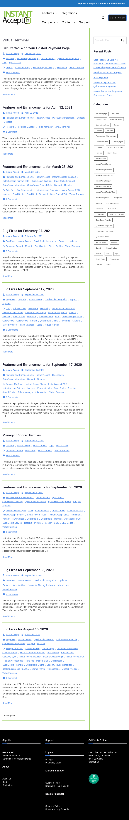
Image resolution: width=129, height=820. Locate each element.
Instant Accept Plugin (35, 312)
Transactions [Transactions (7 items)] (114, 259)
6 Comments (12, 251)
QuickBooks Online (49, 321)
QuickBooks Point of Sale (39, 185)
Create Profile (58, 510)
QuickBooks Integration (68, 58)
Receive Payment (32, 523)
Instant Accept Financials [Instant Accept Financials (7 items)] (104, 175)
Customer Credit (75, 510)
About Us (6, 779)
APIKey (9, 67)
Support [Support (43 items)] (98, 253)
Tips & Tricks (15, 62)
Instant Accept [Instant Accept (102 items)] (101, 158)
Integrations (70, 13)
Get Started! (8, 752)
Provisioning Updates (72, 316)
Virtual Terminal (77, 67)
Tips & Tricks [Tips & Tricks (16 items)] (100, 259)
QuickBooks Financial (64, 181)
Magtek (28, 246)
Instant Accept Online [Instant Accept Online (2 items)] (103, 186)
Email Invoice (67, 652)
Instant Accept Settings (13, 388)
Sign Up (82, 3)
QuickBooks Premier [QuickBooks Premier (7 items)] (103, 237)
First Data (33, 308)
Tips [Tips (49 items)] (116, 253)
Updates (8, 122)
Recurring (65, 321)
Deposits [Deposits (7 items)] (99, 130)
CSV (8, 308)
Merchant (31, 316)
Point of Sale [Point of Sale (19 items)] (112, 209)
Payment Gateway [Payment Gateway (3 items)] (113, 203)
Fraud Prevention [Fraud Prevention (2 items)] (102, 142)
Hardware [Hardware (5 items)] (99, 147)
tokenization (41, 392)
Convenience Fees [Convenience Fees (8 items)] (102, 125)
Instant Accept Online (12, 312)
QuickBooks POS (58, 194)
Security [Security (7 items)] (99, 248)
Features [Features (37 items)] (110, 130)
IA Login (49, 759)
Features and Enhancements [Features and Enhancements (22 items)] (106, 136)
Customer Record (14, 246)
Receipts (10, 127)
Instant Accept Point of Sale (15, 181)
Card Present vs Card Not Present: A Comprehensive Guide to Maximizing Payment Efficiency (109, 64)
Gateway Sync (9, 656)
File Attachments (25, 190)
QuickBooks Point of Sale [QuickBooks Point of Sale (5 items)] (105, 231)
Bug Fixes (10, 241)
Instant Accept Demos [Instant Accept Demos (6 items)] (103, 164)
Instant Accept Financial (47, 190)
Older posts (9, 715)
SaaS (56, 523)
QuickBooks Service (12, 523)
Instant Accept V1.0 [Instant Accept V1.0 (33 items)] (102, 198)
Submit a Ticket (52, 783)
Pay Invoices (18, 519)
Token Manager (45, 127)
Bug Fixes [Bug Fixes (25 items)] (115, 114)
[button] (55, 13)
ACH (30, 510)
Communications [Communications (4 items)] (116, 119)
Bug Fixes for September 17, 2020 (28, 289)
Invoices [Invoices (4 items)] (99, 203)
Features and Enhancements (20, 118)
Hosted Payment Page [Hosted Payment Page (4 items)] (115, 147)
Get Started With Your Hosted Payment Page (36, 48)
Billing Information (14, 648)
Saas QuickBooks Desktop (59, 665)
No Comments (13, 72)
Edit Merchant (19, 308)
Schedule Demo (117, 3)
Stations (76, 321)
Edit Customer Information (32, 652)
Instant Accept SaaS (59, 515)
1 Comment (11, 132)
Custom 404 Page (14, 384)
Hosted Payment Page (27, 58)
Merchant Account (11, 755)
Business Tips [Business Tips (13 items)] (101, 119)
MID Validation (46, 316)
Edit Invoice (53, 652)
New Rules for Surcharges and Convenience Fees (108, 93)
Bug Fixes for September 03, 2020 (28, 570)
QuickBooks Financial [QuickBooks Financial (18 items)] (103, 220)
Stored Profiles (56, 246)
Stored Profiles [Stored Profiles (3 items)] (111, 248)
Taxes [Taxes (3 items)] (108, 253)
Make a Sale (19, 316)
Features (49, 13)
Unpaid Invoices (69, 669)
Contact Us (7, 785)
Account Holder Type (16, 510)
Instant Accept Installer (13, 515)
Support (86, 22)
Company (50, 22)
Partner (6, 519)
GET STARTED (117, 17)
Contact (102, 3)
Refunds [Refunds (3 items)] (114, 242)
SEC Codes (67, 523)
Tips (4, 62)
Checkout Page (22, 67)
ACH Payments (100, 77)
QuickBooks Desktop (41, 181)
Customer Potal (9, 652)
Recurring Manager (26, 127)
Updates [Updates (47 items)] (99, 265)
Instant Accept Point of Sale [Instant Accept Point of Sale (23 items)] (105, 192)
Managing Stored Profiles (21, 435)
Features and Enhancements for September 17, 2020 (42, 365)
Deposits (22, 299)
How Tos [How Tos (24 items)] (99, 153)
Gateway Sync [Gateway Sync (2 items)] (118, 142)
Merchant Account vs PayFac (107, 72)
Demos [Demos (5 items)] (116, 125)
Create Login (48, 648)
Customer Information (67, 648)
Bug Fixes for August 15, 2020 (25, 629)
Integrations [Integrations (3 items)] (118, 198)
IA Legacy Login (53, 762)
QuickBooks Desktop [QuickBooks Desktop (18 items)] (116, 214)
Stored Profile (9, 392)
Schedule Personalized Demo (16, 759)
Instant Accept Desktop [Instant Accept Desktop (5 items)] (104, 170)
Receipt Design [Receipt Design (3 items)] (101, 242)
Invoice (72, 312)
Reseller (48, 523)
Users (39, 325)
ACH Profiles (19, 585)
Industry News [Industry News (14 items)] (112, 153)
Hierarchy (45, 308)
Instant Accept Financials (64, 177)
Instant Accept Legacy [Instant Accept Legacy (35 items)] (103, 181)
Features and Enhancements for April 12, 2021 (37, 107)
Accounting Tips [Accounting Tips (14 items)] (101, 114)
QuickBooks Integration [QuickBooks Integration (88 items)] (104, 226)
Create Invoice (42, 510)
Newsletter (62, 67)
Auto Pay (10, 190)
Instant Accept (12, 53)
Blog (4, 782)
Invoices (6, 194)
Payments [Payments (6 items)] (99, 209)
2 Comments (12, 397)
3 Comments (12, 329)
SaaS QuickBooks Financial (15, 669)
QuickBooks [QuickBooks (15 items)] (100, 214)
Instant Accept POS (70, 190)
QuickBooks (18, 194)
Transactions (53, 669)
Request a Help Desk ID (57, 786)
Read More (8, 94)
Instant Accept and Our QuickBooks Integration (104, 84)
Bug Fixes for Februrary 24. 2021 (27, 231)
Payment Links (44, 388)
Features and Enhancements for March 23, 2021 (38, 167)
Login (92, 3)
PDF (57, 316)
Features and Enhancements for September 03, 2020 (42, 487)
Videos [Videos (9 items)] (109, 265)
